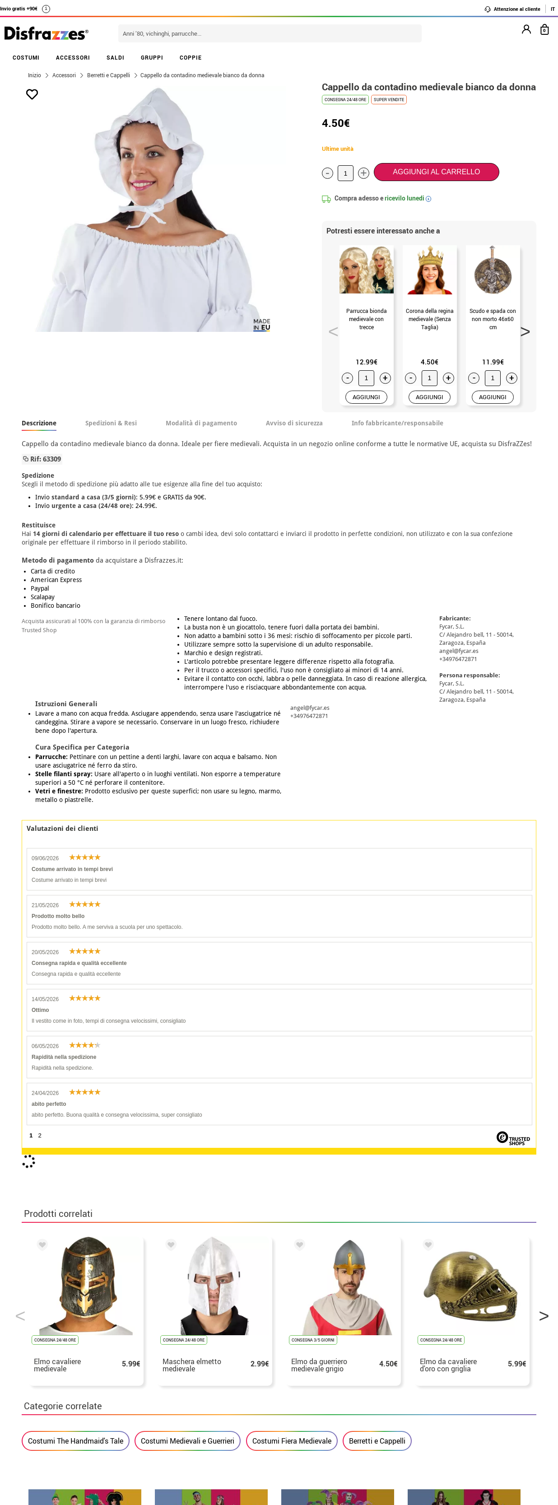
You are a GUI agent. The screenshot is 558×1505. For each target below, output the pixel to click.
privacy (86, 1345)
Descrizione (39, 423)
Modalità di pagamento (201, 423)
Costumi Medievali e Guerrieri (187, 1095)
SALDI (116, 57)
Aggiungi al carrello (436, 172)
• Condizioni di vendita (61, 1334)
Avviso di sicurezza (294, 423)
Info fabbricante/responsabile (397, 423)
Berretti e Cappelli (377, 1095)
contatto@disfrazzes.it (422, 1356)
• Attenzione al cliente (60, 1356)
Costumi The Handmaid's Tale (75, 1095)
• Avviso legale (48, 1345)
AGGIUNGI (366, 397)
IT (553, 8)
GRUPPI (152, 57)
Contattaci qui (223, 1334)
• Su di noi (40, 1323)
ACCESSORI (73, 57)
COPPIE (191, 57)
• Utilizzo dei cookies (58, 1367)
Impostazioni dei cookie (67, 1378)
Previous (330, 328)
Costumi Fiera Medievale (291, 1095)
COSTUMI (26, 57)
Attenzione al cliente (512, 9)
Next (522, 328)
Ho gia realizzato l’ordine (426, 1334)
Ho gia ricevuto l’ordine (422, 1345)
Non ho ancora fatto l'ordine (430, 1323)
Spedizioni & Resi (111, 423)
